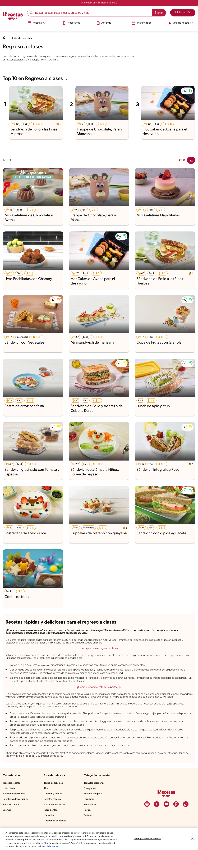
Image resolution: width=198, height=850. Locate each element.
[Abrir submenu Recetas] (37, 23)
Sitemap (7, 818)
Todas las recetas (22, 38)
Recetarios (71, 23)
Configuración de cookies (147, 838)
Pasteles (89, 823)
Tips (46, 796)
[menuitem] (37, 24)
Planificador (140, 23)
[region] (99, 839)
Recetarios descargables (16, 807)
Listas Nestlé (10, 796)
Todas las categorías (95, 791)
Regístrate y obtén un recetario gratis (99, 3)
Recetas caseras (53, 807)
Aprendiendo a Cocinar (56, 813)
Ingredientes (51, 818)
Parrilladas (90, 807)
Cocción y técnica (53, 802)
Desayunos (90, 796)
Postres (88, 818)
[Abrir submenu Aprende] (105, 23)
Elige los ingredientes (14, 802)
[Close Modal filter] (191, 159)
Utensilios (49, 823)
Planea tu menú (11, 813)
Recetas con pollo (93, 802)
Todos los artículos (54, 791)
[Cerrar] (192, 838)
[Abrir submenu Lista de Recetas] (180, 23)
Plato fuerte (90, 813)
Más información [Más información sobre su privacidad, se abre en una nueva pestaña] (71, 846)
